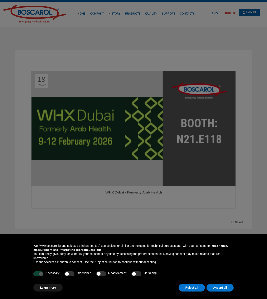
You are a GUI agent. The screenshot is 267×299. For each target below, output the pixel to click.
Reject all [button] (191, 287)
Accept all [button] (220, 287)
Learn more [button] (48, 287)
